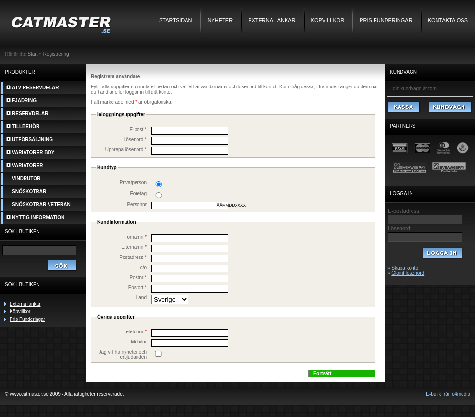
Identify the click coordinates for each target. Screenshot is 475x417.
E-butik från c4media (448, 394)
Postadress (133, 257)
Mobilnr (139, 341)
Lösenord (135, 139)
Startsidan (175, 20)
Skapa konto (404, 267)
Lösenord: (400, 228)
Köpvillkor (328, 20)
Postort (137, 287)
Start (32, 54)
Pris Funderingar (386, 20)
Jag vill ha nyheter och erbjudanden (123, 354)
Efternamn (134, 247)
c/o (143, 267)
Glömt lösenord (407, 273)
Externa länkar (271, 20)
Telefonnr (135, 331)
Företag (138, 193)
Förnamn (135, 237)
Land (141, 297)
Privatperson (133, 182)
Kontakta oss (448, 20)
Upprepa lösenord (126, 149)
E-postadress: (404, 211)
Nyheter (220, 20)
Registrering (56, 54)
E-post (138, 129)
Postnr (138, 277)
